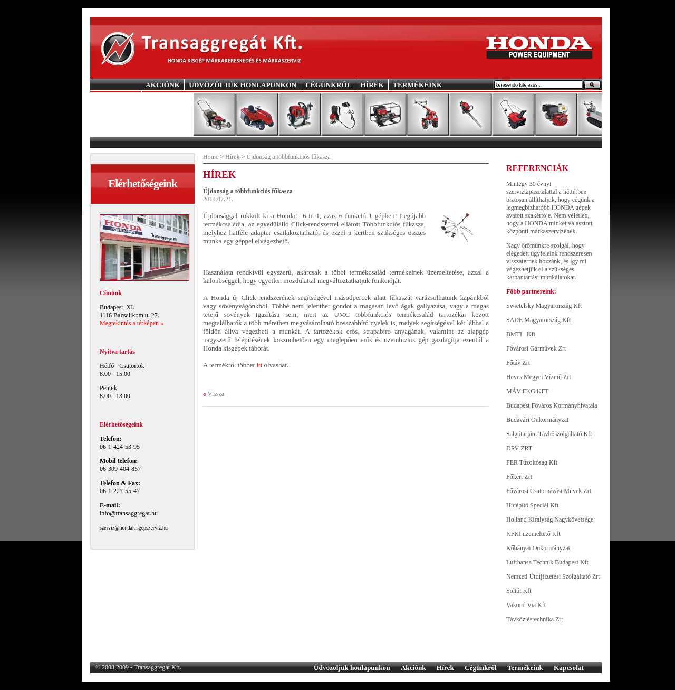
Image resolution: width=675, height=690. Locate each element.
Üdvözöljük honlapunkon (352, 668)
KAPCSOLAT (167, 96)
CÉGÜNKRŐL (328, 85)
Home (210, 156)
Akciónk (413, 668)
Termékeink (525, 668)
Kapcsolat (569, 668)
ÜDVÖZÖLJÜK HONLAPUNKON (242, 85)
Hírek (232, 156)
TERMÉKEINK (417, 85)
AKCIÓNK (163, 85)
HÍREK (372, 85)
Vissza (216, 394)
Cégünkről (481, 668)
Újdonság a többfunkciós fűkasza (288, 156)
